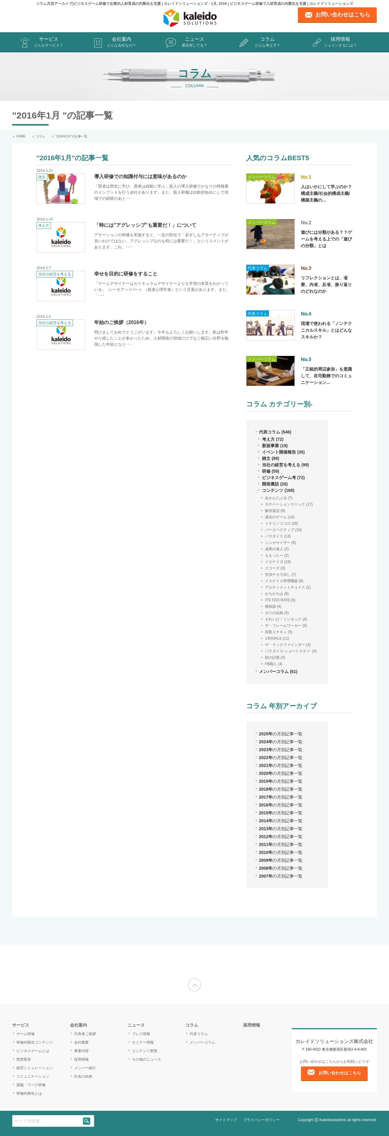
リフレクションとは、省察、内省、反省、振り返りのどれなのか (326, 284)
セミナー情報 (143, 1042)
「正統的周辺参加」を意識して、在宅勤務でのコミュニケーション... (326, 376)
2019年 (280, 781)
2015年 (280, 812)
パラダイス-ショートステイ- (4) (291, 651)
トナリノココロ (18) (281, 523)
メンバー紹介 (85, 1068)
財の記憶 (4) (275, 657)
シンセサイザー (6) (280, 542)
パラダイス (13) (278, 536)
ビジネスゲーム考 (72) (283, 477)
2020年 (280, 773)
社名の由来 (83, 1076)
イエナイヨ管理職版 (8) (284, 581)
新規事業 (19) (275, 445)
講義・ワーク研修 (31, 1085)
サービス (48, 42)
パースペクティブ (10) (283, 530)
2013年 (280, 828)
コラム (267, 42)
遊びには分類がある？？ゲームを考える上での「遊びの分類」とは (326, 239)
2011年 (280, 844)
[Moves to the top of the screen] (194, 985)
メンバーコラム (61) (278, 671)
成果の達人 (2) (277, 549)
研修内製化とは (29, 1093)
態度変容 (23, 1059)
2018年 (280, 789)
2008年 (280, 868)
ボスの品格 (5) (277, 613)
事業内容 (81, 1051)
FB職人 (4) (273, 664)
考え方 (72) (273, 439)
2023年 (280, 749)
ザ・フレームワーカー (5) (286, 625)
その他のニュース (146, 1059)
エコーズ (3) (275, 568)
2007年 (280, 876)
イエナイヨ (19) (278, 562)
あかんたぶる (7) (278, 498)
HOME (21, 136)
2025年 (280, 733)
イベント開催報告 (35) (283, 452)
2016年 (280, 805)
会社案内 (121, 42)
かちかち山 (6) (277, 594)
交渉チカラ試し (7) (280, 574)
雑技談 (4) (273, 606)
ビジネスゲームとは (32, 1051)
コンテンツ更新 (144, 1051)
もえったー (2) (277, 555)
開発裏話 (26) (275, 484)
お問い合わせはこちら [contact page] (342, 15)
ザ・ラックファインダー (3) (288, 645)
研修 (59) (270, 471)
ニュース (194, 42)
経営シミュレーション (34, 1068)
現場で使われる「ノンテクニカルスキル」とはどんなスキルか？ (326, 330)
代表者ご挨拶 (85, 1034)
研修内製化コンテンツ (34, 1042)
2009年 (280, 860)
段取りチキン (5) (278, 632)
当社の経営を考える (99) (285, 464)
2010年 (280, 852)
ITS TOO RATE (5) (280, 600)
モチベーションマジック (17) (289, 504)
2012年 (280, 836)
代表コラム (257, 268)
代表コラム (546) (275, 432)
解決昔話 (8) (275, 511)
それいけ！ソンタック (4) (286, 619)
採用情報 (340, 42)
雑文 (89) (270, 458)
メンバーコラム (261, 176)
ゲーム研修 (25, 1034)
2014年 (280, 820)
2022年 (280, 757)
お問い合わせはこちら (339, 1072)
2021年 (280, 765)
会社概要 (81, 1042)
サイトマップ (226, 1120)
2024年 (280, 741)
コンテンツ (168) (278, 490)
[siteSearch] (86, 1121)
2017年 (280, 797)
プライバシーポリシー (261, 1120)
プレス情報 (141, 1034)
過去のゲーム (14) (279, 517)
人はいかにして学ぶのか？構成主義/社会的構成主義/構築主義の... (326, 193)
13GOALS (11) (277, 638)
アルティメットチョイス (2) (288, 587)
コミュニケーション (32, 1076)
